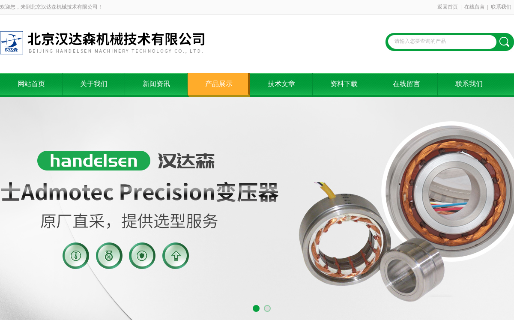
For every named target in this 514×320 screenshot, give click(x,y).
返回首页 (447, 7)
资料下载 (344, 83)
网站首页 (31, 83)
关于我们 (94, 83)
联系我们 (501, 7)
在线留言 (474, 7)
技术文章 (281, 83)
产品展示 (219, 83)
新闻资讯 (156, 83)
